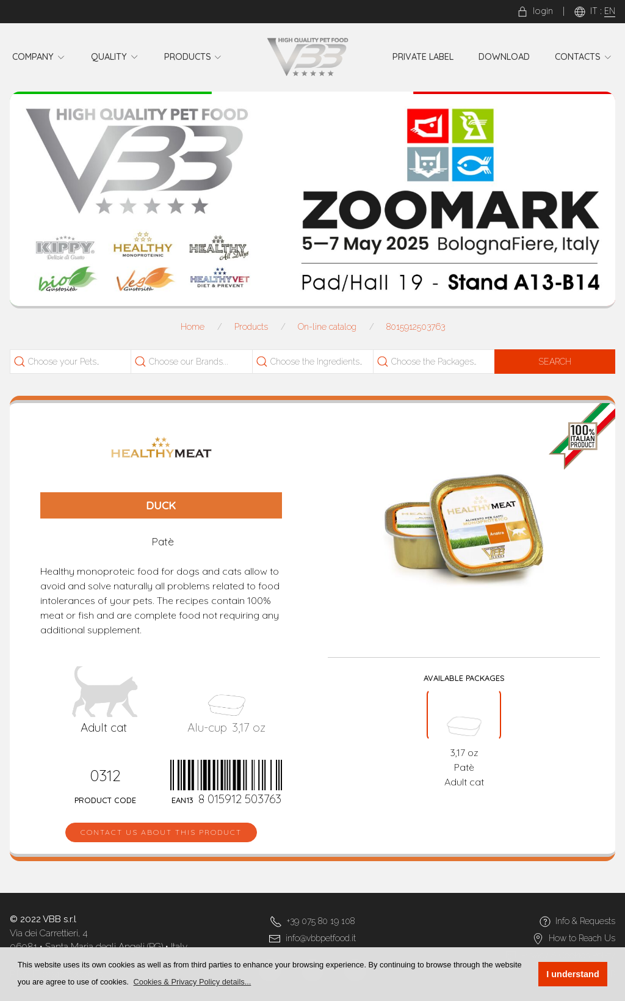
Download (504, 56)
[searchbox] (81, 361)
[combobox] (73, 361)
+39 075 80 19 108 (321, 921)
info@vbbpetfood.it (321, 938)
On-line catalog (327, 327)
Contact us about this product (161, 832)
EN (609, 10)
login (535, 10)
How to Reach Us (582, 938)
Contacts (583, 56)
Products (193, 56)
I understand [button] (572, 974)
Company (39, 56)
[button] (192, 981)
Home (192, 327)
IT (594, 10)
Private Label (422, 56)
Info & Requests (585, 921)
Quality (115, 56)
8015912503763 (415, 327)
